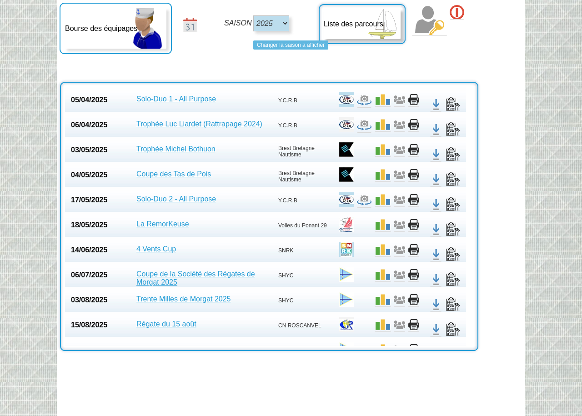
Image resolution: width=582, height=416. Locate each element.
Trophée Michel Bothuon (176, 149)
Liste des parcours (353, 24)
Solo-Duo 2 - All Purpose (176, 199)
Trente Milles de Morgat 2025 (183, 299)
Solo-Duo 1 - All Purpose (176, 99)
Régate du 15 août (166, 324)
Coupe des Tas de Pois (173, 174)
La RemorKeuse (162, 224)
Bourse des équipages (101, 28)
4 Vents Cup (156, 249)
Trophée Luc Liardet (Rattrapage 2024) (199, 124)
